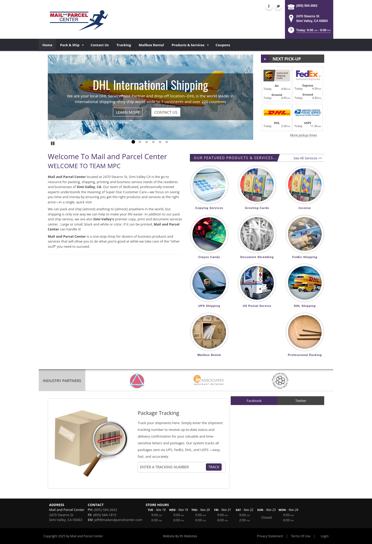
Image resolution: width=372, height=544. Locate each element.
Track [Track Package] (213, 466)
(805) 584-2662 (306, 5)
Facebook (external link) (269, 6)
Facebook (254, 400)
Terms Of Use (301, 536)
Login (325, 536)
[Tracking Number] (172, 467)
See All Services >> (307, 158)
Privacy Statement (270, 536)
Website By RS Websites (180, 536)
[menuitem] (47, 45)
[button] (309, 31)
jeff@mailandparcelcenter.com (118, 519)
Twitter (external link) (278, 6)
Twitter (300, 400)
